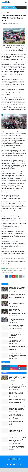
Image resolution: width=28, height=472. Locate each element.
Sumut (7, 272)
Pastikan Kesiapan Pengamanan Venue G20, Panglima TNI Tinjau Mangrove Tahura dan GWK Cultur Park (17, 378)
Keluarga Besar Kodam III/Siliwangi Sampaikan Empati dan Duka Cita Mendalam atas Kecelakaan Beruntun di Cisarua (17, 311)
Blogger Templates (17, 469)
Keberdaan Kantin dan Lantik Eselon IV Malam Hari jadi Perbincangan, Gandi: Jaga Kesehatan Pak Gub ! (16, 431)
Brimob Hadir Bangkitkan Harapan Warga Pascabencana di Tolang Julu (17, 334)
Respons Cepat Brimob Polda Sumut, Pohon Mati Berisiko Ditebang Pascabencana (16, 327)
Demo (20, 268)
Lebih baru (4, 280)
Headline (4, 270)
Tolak (12, 272)
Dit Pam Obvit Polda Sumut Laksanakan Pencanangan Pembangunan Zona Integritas (17, 416)
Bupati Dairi (11, 268)
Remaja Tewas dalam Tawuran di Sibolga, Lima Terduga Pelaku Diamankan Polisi (18, 289)
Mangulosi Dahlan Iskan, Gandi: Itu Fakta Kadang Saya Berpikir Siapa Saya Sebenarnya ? (17, 401)
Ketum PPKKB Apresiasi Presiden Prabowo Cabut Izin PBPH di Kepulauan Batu (17, 348)
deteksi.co (8, 265)
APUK (8, 13)
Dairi (17, 268)
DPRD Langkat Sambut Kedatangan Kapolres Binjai (16, 341)
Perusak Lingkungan (18, 270)
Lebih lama (23, 280)
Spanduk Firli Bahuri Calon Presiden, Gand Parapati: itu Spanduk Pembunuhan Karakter (17, 394)
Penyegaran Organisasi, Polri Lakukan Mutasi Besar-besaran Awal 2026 (17, 319)
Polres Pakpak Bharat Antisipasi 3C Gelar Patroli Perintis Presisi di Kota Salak (17, 355)
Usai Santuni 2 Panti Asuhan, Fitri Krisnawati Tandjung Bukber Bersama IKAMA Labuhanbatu (17, 408)
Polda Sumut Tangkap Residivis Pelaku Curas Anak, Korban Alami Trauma (17, 303)
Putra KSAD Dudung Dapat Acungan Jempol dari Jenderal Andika (17, 423)
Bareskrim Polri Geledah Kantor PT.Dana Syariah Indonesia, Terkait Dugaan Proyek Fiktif (17, 296)
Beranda (3, 13)
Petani (3, 272)
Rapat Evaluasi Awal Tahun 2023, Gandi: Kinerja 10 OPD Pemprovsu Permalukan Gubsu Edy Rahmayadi (17, 440)
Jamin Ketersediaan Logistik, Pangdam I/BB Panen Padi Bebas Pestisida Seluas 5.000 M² (17, 386)
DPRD (24, 268)
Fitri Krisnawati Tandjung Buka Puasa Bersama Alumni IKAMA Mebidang (17, 448)
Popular (5, 372)
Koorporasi (9, 270)
